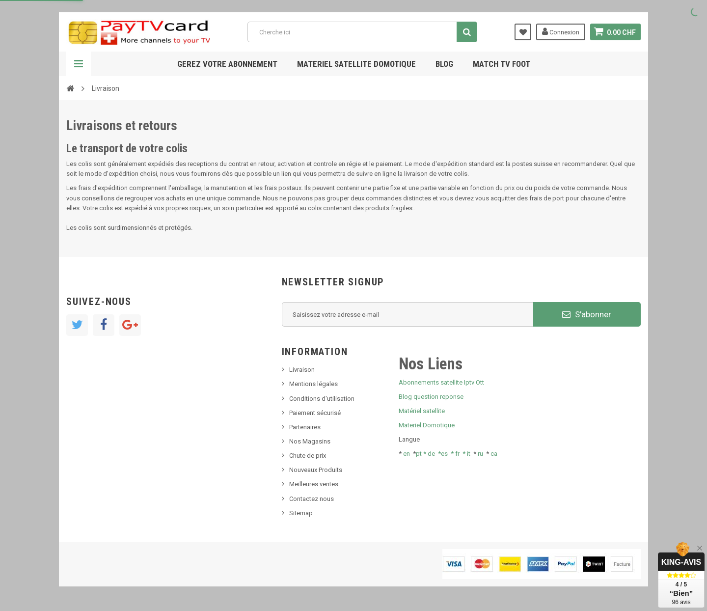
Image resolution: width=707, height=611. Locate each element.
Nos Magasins (309, 441)
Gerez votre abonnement (227, 64)
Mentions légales (313, 384)
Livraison (302, 369)
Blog (444, 64)
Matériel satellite (422, 411)
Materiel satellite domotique (356, 64)
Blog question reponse (431, 396)
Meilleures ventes (313, 484)
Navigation (78, 64)
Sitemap (301, 513)
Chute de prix (307, 455)
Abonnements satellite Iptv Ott (441, 382)
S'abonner (586, 314)
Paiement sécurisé (315, 413)
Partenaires (305, 427)
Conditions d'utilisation (321, 398)
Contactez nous (311, 498)
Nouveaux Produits (315, 469)
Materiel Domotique (427, 425)
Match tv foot (501, 64)
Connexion (560, 31)
